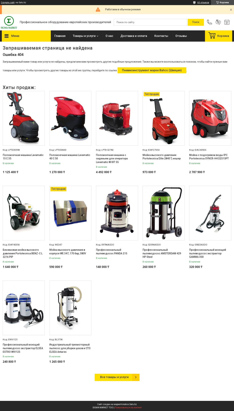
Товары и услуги (84, 36)
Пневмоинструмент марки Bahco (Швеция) (152, 70)
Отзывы (181, 36)
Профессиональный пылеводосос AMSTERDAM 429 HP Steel (162, 253)
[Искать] (196, 22)
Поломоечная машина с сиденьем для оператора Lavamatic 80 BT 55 (112, 159)
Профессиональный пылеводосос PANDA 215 (111, 251)
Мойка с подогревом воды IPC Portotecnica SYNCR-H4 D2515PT (209, 157)
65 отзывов (203, 2)
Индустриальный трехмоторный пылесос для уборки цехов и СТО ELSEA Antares (70, 348)
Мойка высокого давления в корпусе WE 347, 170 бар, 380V (67, 251)
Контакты (161, 36)
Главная (59, 36)
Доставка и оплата (133, 36)
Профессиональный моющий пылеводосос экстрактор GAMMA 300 (207, 253)
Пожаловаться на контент (128, 407)
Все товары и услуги (114, 377)
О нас (109, 36)
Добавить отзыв (218, 22)
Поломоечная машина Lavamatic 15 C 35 (23, 157)
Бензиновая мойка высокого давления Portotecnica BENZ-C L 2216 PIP (22, 253)
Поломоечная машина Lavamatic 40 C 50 (69, 157)
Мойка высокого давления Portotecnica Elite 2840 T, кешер (162, 157)
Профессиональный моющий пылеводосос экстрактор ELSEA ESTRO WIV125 (23, 348)
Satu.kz (133, 404)
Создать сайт (8, 2)
